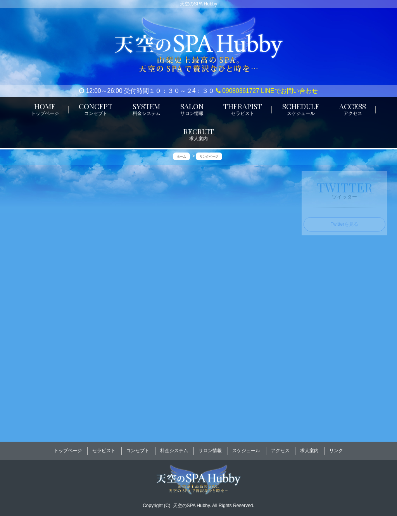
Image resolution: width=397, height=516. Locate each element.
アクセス (280, 448)
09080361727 (237, 90)
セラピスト (104, 448)
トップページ (68, 448)
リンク (336, 448)
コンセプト (137, 448)
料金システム (174, 448)
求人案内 (309, 448)
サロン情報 (210, 448)
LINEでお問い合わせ (289, 90)
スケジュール (246, 448)
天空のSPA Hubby (191, 501)
